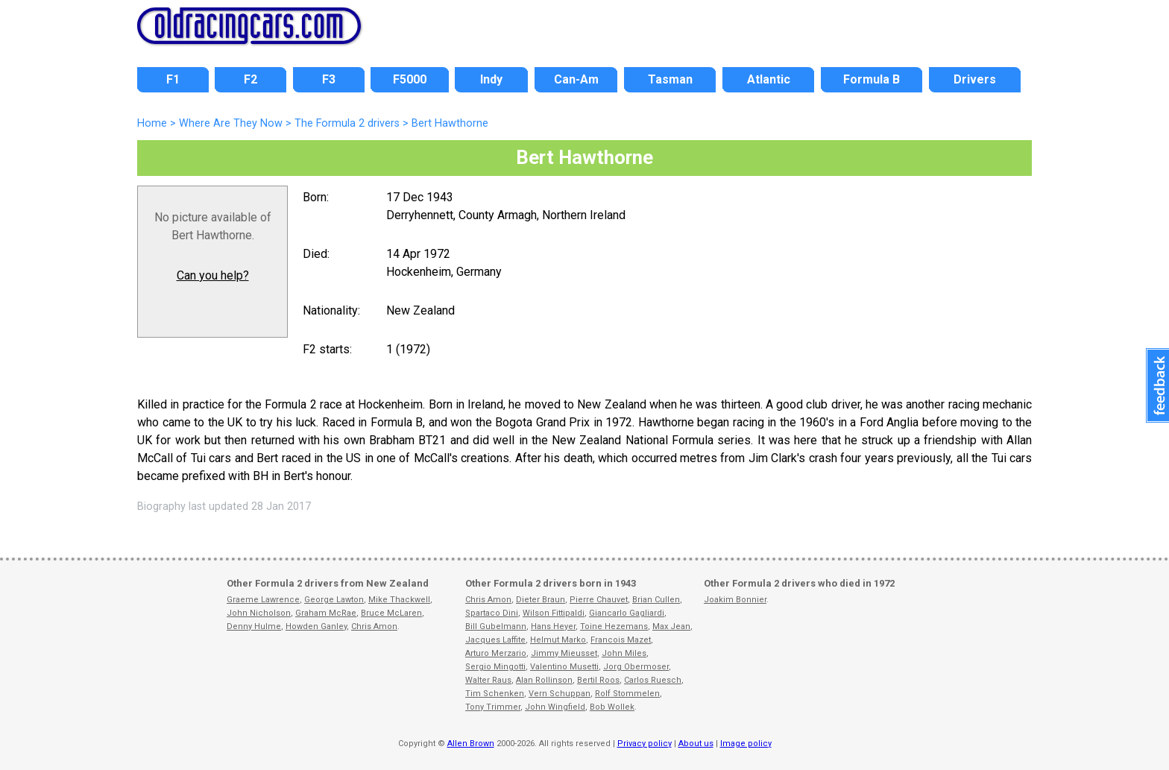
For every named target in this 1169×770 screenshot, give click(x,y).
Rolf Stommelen (627, 693)
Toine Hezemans (614, 626)
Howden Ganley (316, 626)
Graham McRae (325, 613)
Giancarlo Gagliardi (626, 613)
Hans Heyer (553, 626)
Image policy (746, 743)
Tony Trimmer (492, 707)
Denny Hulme (254, 626)
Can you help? (213, 275)
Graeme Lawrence (263, 600)
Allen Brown (470, 743)
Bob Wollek (612, 707)
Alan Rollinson (544, 680)
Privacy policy (644, 743)
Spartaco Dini (491, 613)
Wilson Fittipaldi (553, 613)
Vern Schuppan (559, 693)
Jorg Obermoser (636, 667)
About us (695, 743)
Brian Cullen (656, 600)
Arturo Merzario (495, 653)
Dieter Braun (540, 600)
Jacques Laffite (495, 640)
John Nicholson (259, 613)
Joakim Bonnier (735, 600)
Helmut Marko (558, 640)
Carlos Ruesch (652, 680)
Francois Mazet (620, 640)
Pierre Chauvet (599, 600)
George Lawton (334, 600)
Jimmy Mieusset (564, 653)
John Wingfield (555, 707)
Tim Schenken (494, 693)
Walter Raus (488, 680)
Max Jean (671, 626)
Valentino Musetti (564, 667)
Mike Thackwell (399, 600)
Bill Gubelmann (495, 626)
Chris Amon (374, 626)
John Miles (624, 653)
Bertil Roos (598, 680)
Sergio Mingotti (495, 667)
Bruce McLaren (391, 613)
